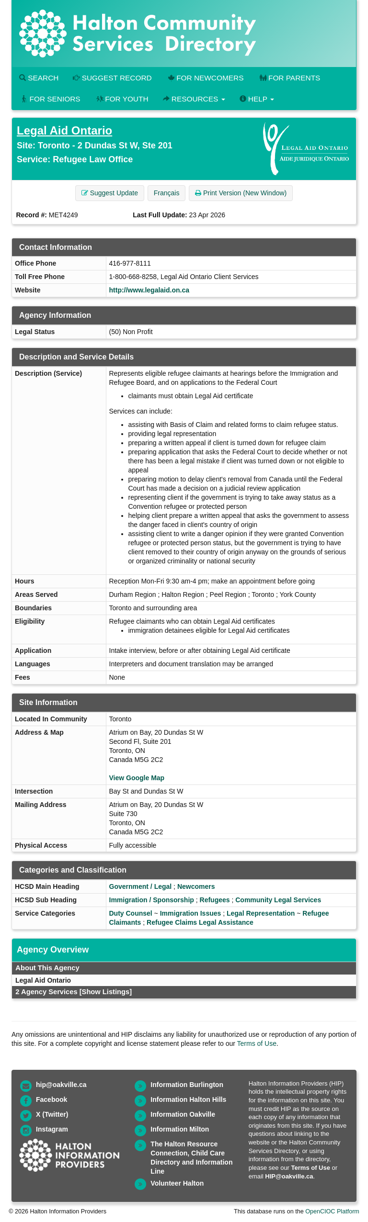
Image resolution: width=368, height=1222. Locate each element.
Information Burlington (186, 1084)
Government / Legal (140, 886)
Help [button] (257, 99)
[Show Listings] (106, 992)
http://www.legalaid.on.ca (149, 290)
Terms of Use (256, 1043)
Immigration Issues (190, 913)
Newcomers (196, 886)
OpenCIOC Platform (332, 1211)
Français (167, 193)
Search (38, 78)
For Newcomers (205, 78)
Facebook (51, 1099)
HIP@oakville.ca (289, 1176)
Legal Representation (261, 913)
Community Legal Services (278, 900)
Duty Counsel (130, 913)
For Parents (289, 78)
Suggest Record (112, 78)
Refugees (215, 900)
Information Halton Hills (188, 1099)
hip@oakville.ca (61, 1084)
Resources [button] (194, 99)
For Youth (122, 99)
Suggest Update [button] (109, 193)
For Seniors (49, 99)
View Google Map (137, 778)
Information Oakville (182, 1114)
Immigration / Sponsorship (151, 900)
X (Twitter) (52, 1114)
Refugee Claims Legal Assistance (200, 922)
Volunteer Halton (177, 1183)
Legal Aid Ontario (64, 130)
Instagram (52, 1129)
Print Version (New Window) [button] (241, 193)
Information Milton (179, 1129)
